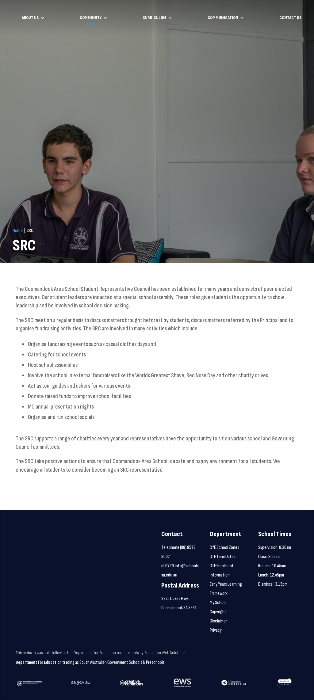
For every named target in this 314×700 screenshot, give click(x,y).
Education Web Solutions (164, 653)
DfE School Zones (224, 547)
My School (218, 603)
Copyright (218, 612)
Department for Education (39, 662)
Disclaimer (218, 621)
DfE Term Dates (223, 557)
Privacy (216, 630)
